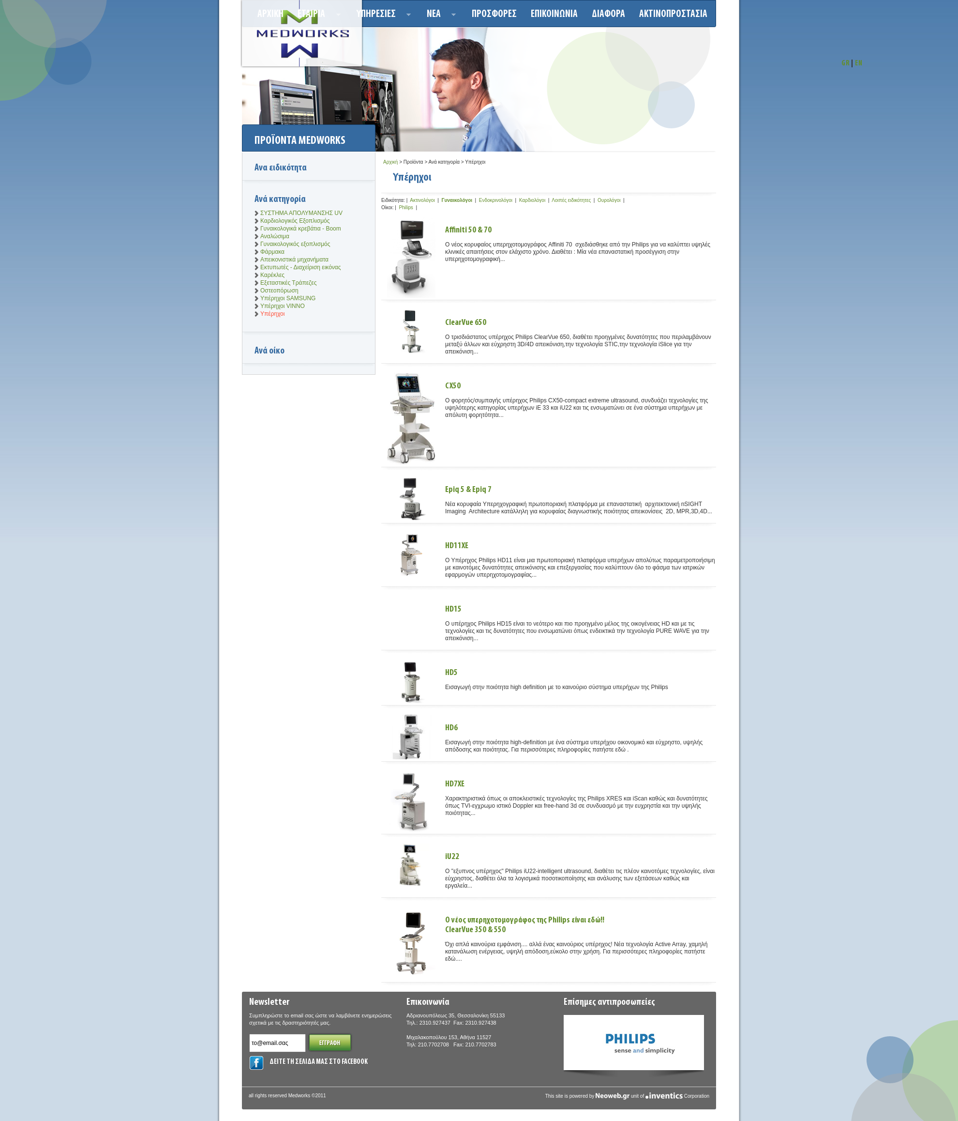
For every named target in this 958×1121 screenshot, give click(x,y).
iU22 (452, 856)
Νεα (438, 15)
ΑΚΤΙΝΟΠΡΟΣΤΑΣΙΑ (673, 14)
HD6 (451, 728)
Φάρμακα (272, 251)
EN (859, 63)
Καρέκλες (272, 275)
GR (845, 63)
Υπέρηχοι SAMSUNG (287, 298)
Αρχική (390, 162)
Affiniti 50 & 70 (468, 230)
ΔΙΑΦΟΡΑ (608, 14)
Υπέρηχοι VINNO (282, 306)
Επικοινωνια (554, 14)
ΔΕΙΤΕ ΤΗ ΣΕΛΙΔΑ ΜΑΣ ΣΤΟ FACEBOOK (318, 1062)
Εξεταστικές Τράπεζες (288, 282)
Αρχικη (270, 14)
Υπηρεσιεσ (381, 15)
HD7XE (454, 784)
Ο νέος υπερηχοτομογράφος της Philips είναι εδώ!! (580, 925)
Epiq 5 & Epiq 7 (468, 489)
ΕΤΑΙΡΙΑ (316, 15)
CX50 (453, 386)
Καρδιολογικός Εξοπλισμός (295, 220)
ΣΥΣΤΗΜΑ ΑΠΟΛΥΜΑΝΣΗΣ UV (301, 213)
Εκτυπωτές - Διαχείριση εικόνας (300, 267)
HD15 (453, 609)
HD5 (451, 672)
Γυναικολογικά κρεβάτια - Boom (300, 228)
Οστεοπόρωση (279, 290)
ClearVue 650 (465, 322)
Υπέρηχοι (272, 313)
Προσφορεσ (494, 14)
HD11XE (456, 546)
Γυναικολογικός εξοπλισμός (295, 244)
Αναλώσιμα (274, 236)
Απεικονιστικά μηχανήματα (294, 259)
